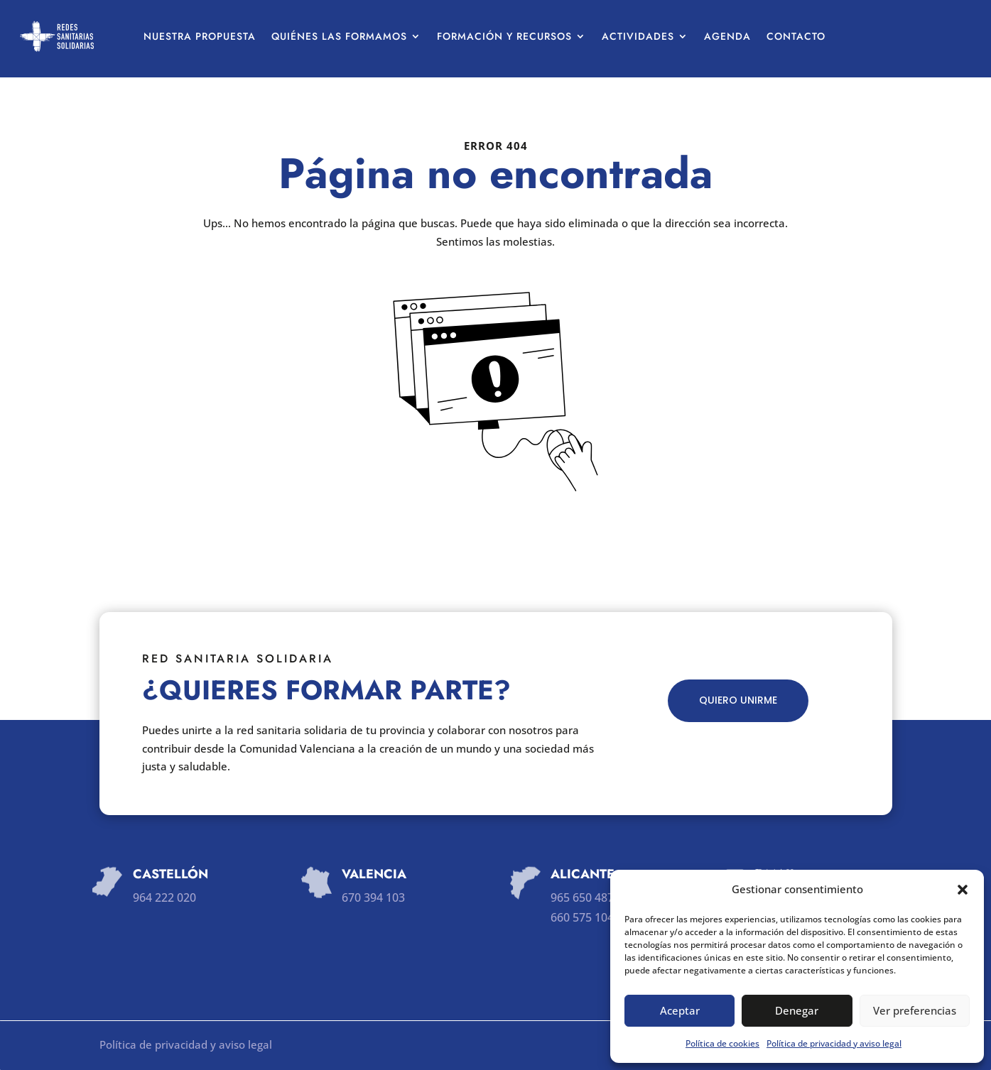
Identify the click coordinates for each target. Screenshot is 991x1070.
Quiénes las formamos (339, 36)
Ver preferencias (914, 1010)
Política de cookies (722, 1043)
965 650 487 (582, 897)
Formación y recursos (504, 36)
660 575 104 (582, 917)
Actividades (638, 36)
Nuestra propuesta (199, 36)
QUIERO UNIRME (738, 700)
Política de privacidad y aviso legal (834, 1043)
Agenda (727, 36)
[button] (962, 890)
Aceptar (680, 1010)
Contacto (796, 36)
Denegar (796, 1010)
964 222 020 (164, 897)
